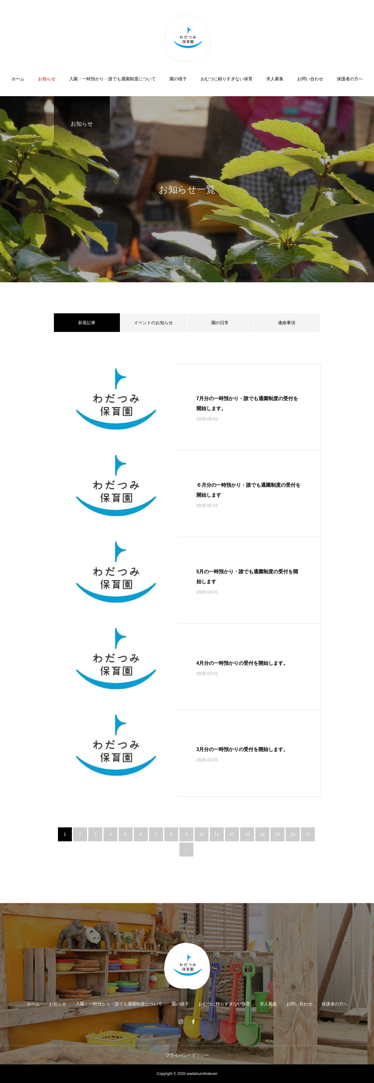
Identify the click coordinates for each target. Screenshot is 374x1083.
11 (216, 834)
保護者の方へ (350, 78)
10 (201, 834)
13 (247, 834)
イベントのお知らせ (153, 322)
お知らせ (46, 78)
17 (308, 834)
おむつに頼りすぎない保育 (226, 78)
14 (262, 834)
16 (292, 834)
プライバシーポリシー (187, 1055)
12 (232, 834)
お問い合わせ (310, 78)
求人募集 (275, 78)
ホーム (17, 78)
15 (277, 834)
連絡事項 (286, 322)
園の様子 (178, 78)
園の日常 (220, 322)
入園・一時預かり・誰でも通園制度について (112, 78)
